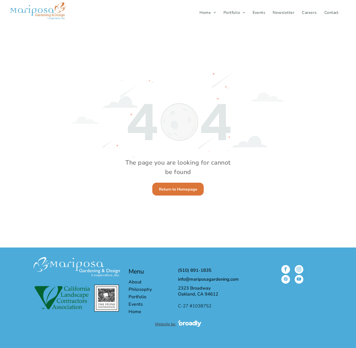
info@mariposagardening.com (208, 279)
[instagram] (299, 270)
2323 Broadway (194, 288)
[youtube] (299, 280)
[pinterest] (285, 280)
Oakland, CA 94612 (198, 294)
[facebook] (285, 270)
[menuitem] (208, 12)
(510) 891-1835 (194, 270)
